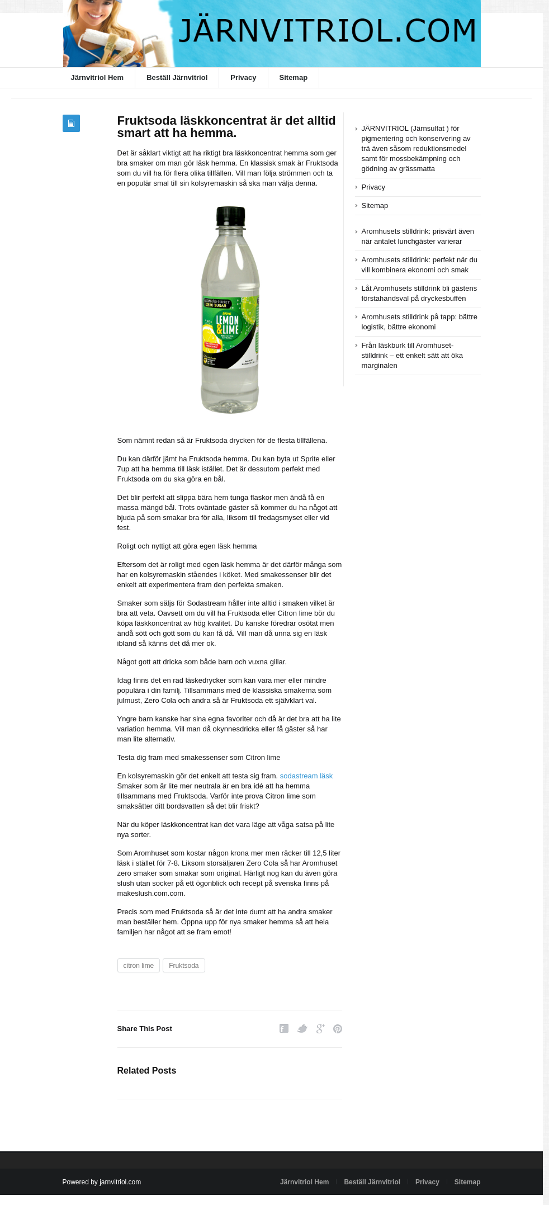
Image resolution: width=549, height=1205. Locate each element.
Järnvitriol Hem (97, 77)
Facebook (284, 1028)
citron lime (139, 966)
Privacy (243, 77)
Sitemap (294, 77)
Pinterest (337, 1028)
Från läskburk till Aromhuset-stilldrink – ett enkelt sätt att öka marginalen (412, 355)
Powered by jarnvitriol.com (102, 1182)
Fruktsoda (183, 966)
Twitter (302, 1028)
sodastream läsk (306, 776)
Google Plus (320, 1028)
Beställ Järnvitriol (176, 77)
